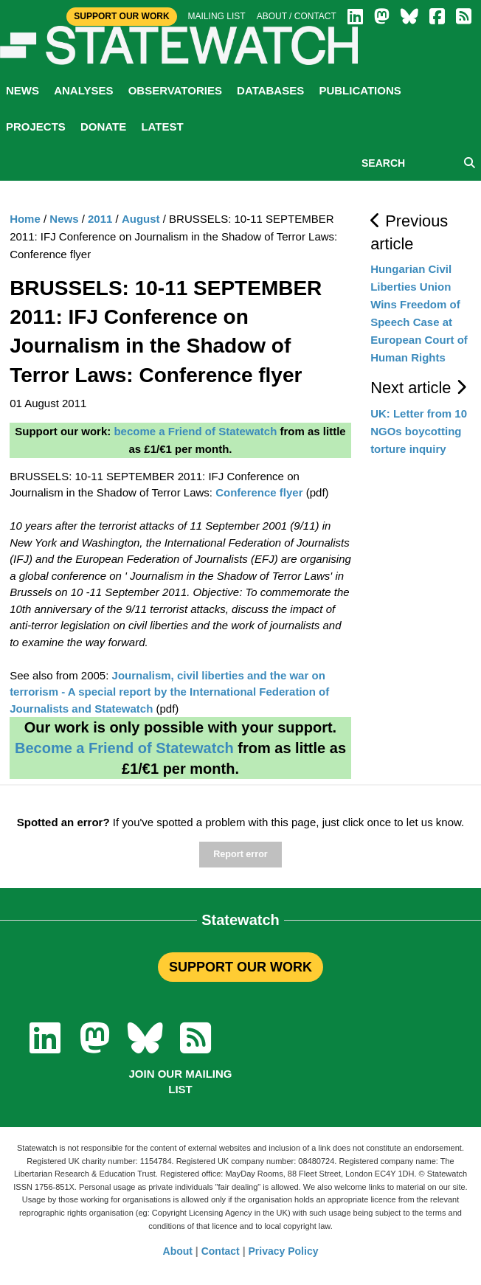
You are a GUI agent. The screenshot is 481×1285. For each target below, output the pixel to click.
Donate (103, 126)
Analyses (83, 90)
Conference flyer (258, 492)
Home (25, 218)
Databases (270, 90)
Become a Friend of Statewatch (124, 748)
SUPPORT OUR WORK (240, 967)
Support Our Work (121, 16)
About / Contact (296, 16)
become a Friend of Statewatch (195, 431)
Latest (162, 126)
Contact (220, 1251)
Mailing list (217, 16)
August (141, 218)
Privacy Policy (284, 1251)
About (178, 1251)
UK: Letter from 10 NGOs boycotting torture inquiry (418, 431)
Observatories (175, 90)
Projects (36, 126)
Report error (240, 854)
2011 (100, 218)
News (22, 90)
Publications (360, 90)
